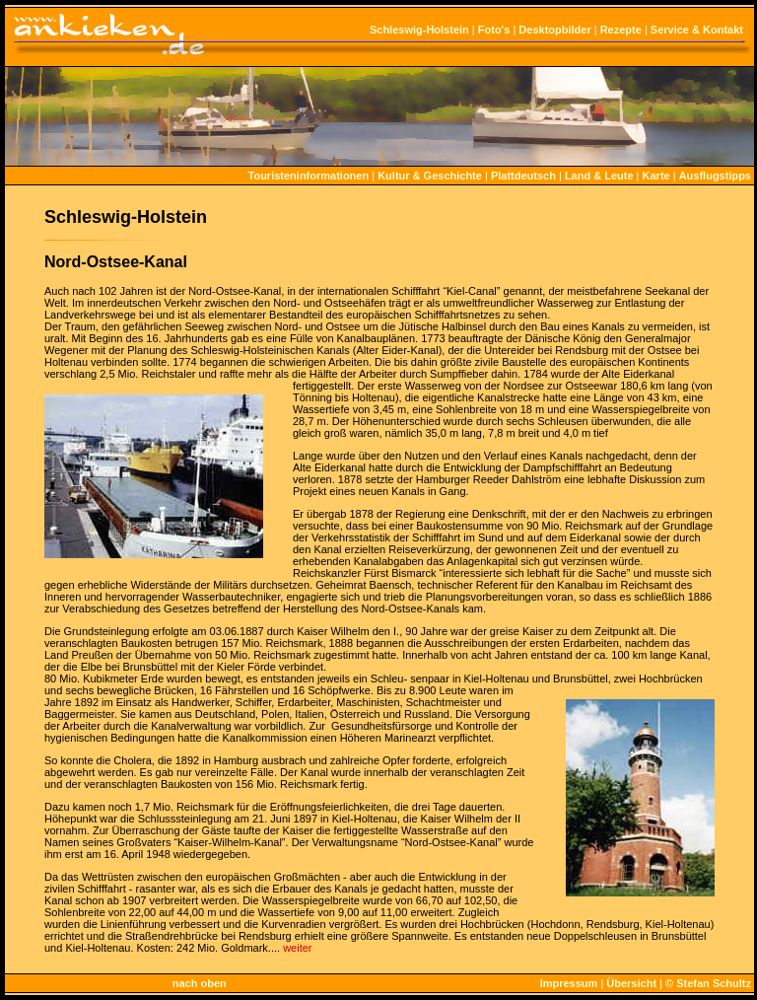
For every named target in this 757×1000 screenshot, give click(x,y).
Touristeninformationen (309, 175)
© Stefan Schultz (708, 983)
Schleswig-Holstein (419, 30)
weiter (297, 948)
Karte (656, 175)
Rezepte (621, 30)
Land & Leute (599, 175)
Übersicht (631, 983)
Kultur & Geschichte (430, 175)
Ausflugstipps (715, 175)
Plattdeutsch (523, 175)
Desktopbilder (554, 30)
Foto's (494, 30)
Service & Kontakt (697, 30)
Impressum (569, 983)
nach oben (199, 983)
